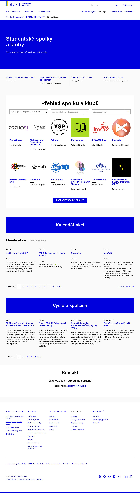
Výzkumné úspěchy (34, 423)
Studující (103, 11)
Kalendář (96, 416)
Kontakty (74, 416)
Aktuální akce (126, 287)
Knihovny (74, 426)
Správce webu (11, 479)
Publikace (31, 436)
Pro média (96, 423)
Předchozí (11, 286)
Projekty (30, 439)
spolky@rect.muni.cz (77, 386)
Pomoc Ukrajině (88, 11)
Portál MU (40, 464)
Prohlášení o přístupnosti (26, 479)
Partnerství (53, 426)
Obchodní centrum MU (53, 464)
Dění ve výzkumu (33, 420)
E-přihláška (10, 434)
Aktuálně (98, 411)
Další (59, 286)
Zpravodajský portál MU (101, 420)
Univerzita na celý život (14, 431)
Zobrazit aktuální (37, 240)
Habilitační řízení (33, 443)
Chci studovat (15, 411)
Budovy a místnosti (77, 429)
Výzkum (32, 411)
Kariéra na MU (54, 423)
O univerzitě (57, 411)
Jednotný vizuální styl (79, 464)
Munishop (66, 464)
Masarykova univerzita (19, 476)
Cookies (40, 479)
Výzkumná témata (34, 426)
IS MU (24, 464)
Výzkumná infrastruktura (36, 429)
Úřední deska (54, 420)
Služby (51, 429)
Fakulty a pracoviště (78, 420)
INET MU (31, 464)
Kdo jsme (52, 416)
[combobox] (66, 112)
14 (53, 286)
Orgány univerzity (77, 423)
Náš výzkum (32, 416)
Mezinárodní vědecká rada (37, 433)
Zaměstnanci (116, 11)
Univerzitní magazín (13, 464)
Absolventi (129, 11)
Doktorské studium (12, 427)
